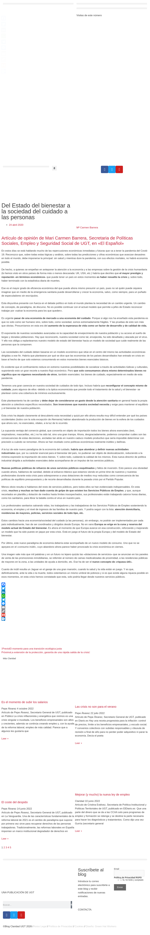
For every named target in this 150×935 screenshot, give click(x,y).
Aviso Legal (40, 926)
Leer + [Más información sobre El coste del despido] (5, 838)
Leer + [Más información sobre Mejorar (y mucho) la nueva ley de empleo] (78, 831)
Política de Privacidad (61, 926)
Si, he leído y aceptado (132, 880)
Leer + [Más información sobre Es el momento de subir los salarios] (5, 738)
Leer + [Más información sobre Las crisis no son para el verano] (78, 743)
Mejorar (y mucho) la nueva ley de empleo (102, 794)
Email (116, 869)
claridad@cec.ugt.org (104, 909)
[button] (38, 4)
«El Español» (111, 243)
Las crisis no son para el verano (95, 706)
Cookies (79, 926)
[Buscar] (71, 904)
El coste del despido (14, 802)
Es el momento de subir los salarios (24, 702)
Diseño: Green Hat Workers (101, 926)
